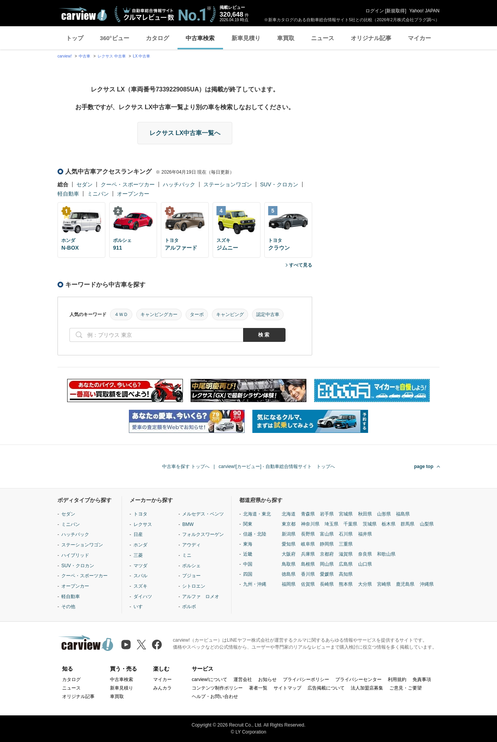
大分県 (365, 584)
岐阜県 (308, 544)
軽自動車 (68, 194)
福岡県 (289, 584)
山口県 (365, 564)
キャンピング (230, 314)
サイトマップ (287, 688)
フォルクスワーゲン (203, 534)
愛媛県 (327, 574)
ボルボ (189, 606)
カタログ (157, 38)
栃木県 (389, 524)
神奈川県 (310, 524)
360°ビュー (114, 38)
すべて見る (300, 265)
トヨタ (140, 514)
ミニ (186, 555)
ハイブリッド (75, 555)
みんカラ (162, 688)
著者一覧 (258, 688)
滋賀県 (346, 554)
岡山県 (327, 564)
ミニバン (98, 194)
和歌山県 (386, 554)
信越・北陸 (254, 534)
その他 (68, 606)
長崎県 (327, 584)
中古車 (84, 56)
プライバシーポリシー (306, 679)
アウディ (191, 545)
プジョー (191, 575)
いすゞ (140, 606)
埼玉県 (331, 524)
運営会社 (242, 679)
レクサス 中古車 (112, 56)
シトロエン (193, 586)
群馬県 (407, 524)
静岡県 (327, 544)
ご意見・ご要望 (405, 688)
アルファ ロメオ (200, 596)
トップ (74, 38)
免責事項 (421, 679)
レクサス (143, 524)
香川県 (308, 574)
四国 (247, 574)
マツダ (140, 565)
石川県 (346, 534)
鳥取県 (289, 564)
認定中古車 (267, 314)
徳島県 (289, 574)
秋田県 (365, 514)
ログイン (374, 11)
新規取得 (395, 11)
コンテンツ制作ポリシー (217, 688)
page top (423, 466)
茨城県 (370, 524)
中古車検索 (200, 38)
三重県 (346, 544)
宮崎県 (384, 584)
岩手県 (327, 514)
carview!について (209, 679)
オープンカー (133, 194)
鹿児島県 (405, 584)
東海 (247, 544)
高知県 (346, 574)
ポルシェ (191, 565)
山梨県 (427, 524)
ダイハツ (143, 596)
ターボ (197, 314)
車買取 (285, 38)
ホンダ (140, 545)
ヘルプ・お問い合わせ (215, 696)
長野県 (308, 534)
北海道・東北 (257, 514)
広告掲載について (326, 688)
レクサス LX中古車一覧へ (185, 133)
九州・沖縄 (254, 584)
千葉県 (350, 524)
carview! (64, 56)
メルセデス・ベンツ (203, 514)
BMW (187, 524)
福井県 (365, 534)
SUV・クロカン (279, 184)
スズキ (140, 586)
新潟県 (289, 534)
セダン (84, 184)
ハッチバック (179, 184)
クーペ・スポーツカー (128, 184)
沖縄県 (427, 584)
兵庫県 (308, 554)
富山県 (327, 534)
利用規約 (397, 679)
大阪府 (289, 554)
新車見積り (246, 38)
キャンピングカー (159, 314)
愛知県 (289, 544)
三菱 (138, 555)
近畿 (247, 554)
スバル (140, 575)
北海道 (289, 514)
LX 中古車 (141, 56)
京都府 (327, 554)
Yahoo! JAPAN (424, 11)
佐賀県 (308, 584)
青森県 (308, 514)
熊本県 (346, 584)
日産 (138, 534)
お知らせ (267, 679)
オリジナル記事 (371, 38)
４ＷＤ (121, 314)
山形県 (384, 514)
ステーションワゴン (227, 184)
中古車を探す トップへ (186, 466)
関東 (247, 524)
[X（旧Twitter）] (141, 644)
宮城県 (346, 514)
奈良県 (365, 554)
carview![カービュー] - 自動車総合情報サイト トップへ (277, 466)
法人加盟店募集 (367, 688)
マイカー (419, 38)
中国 (247, 564)
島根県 (308, 564)
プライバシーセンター (358, 679)
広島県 (346, 564)
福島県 (403, 514)
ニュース (322, 38)
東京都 (289, 524)
